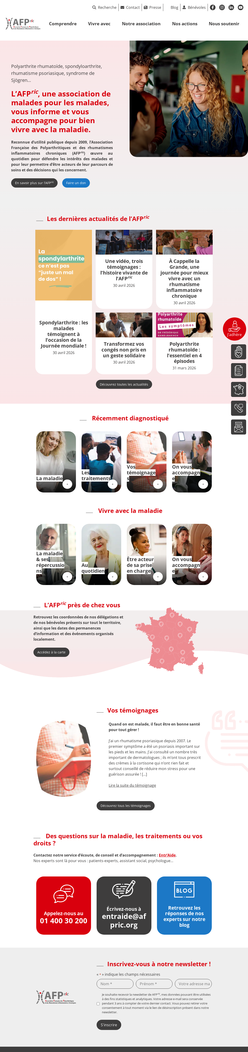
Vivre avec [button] (99, 23)
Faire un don (76, 183)
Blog (174, 7)
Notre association (141, 23)
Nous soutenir (224, 23)
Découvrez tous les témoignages (126, 805)
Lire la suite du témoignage (132, 785)
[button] (99, 755)
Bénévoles (197, 7)
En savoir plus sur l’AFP (34, 182)
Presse (155, 7)
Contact (133, 7)
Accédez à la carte (51, 652)
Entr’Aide (167, 855)
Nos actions (184, 23)
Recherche (104, 7)
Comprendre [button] (63, 23)
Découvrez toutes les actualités (124, 384)
